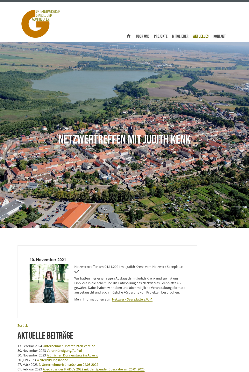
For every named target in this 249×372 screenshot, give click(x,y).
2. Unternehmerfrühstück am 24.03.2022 (68, 364)
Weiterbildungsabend (52, 360)
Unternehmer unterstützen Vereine (69, 346)
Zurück (23, 325)
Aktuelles (201, 36)
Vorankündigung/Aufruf (64, 350)
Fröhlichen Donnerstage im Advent (72, 355)
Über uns (142, 36)
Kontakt (219, 36)
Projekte (160, 36)
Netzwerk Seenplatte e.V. (130, 299)
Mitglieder (180, 36)
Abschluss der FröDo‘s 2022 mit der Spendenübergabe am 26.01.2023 (94, 369)
